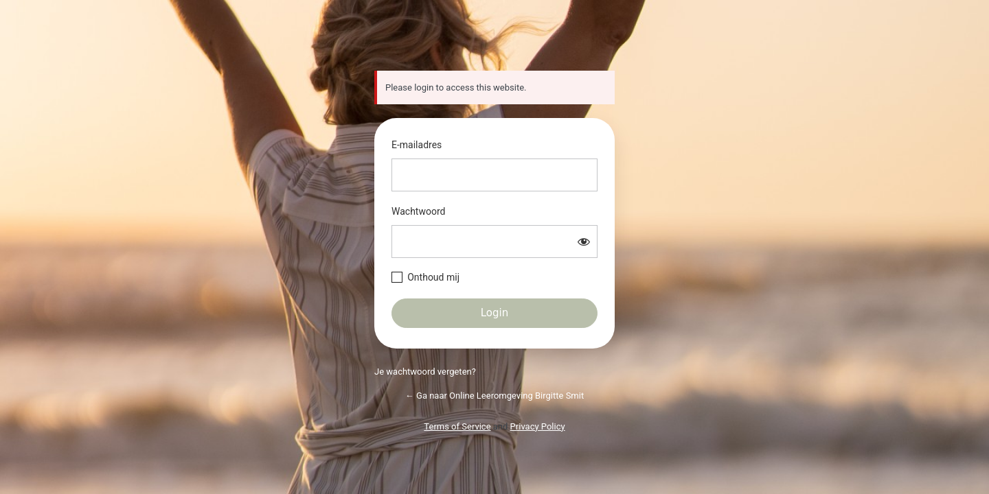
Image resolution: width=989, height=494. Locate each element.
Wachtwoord (418, 211)
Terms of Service (457, 426)
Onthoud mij (433, 277)
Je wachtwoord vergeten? (425, 371)
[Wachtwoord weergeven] (584, 241)
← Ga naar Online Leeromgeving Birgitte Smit (494, 395)
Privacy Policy (537, 426)
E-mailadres (416, 144)
